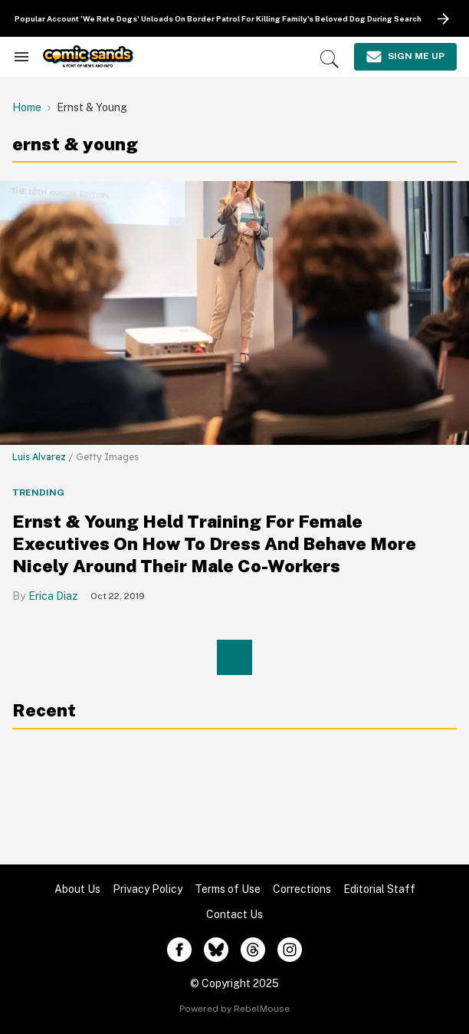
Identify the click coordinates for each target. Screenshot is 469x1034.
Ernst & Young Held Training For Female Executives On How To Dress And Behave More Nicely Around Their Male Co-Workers (214, 543)
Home (26, 107)
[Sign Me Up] (405, 57)
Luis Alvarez (39, 457)
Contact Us (234, 914)
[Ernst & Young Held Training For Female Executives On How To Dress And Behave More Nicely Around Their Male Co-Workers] (234, 312)
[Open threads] (253, 949)
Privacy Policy (147, 889)
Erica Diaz (53, 596)
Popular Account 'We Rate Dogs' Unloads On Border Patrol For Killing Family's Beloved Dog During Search (218, 18)
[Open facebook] (179, 949)
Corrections (302, 889)
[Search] (329, 59)
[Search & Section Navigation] (21, 57)
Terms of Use (228, 889)
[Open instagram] (289, 949)
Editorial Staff (379, 889)
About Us (77, 889)
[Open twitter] (216, 949)
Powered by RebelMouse (234, 1008)
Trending (38, 492)
